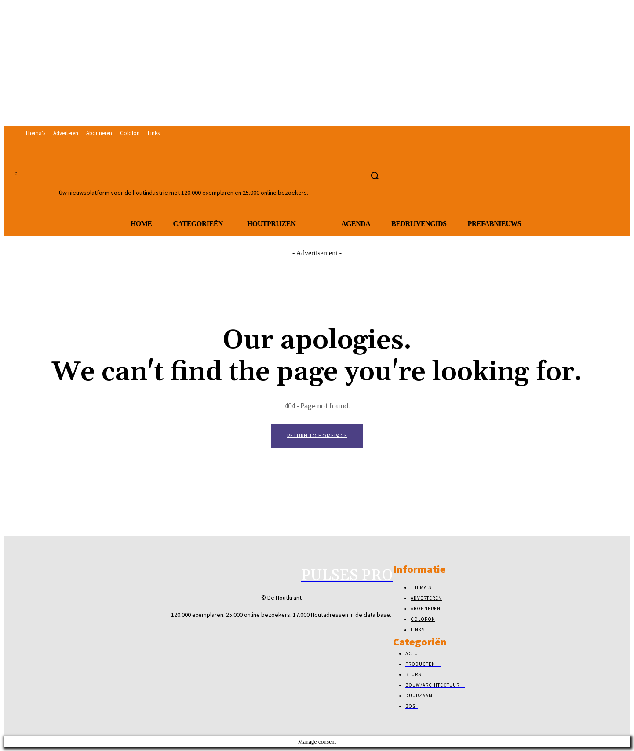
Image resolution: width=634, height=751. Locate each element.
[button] (374, 175)
